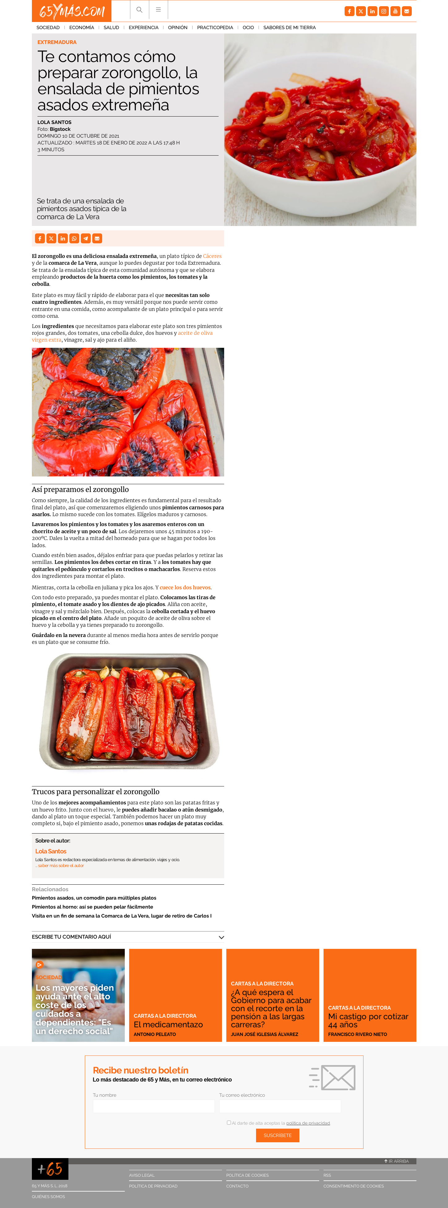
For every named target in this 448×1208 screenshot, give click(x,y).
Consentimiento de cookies (354, 1186)
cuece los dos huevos (185, 587)
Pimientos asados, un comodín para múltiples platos (94, 898)
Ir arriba (397, 1161)
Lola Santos (54, 122)
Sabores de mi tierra (289, 27)
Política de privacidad (153, 1186)
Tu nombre (104, 1095)
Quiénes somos (48, 1196)
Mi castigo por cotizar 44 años (368, 1020)
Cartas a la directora (165, 1016)
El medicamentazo (168, 1024)
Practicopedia (215, 27)
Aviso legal (142, 1175)
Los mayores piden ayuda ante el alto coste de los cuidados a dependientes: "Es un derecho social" (75, 1009)
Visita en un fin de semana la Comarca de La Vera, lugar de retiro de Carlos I (122, 916)
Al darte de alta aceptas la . (279, 1123)
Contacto (237, 1186)
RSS (327, 1175)
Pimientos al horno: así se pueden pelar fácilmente (92, 907)
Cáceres (212, 256)
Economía (81, 27)
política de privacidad (308, 1123)
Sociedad (48, 27)
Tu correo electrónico (242, 1095)
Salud (111, 27)
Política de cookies (247, 1175)
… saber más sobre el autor (59, 865)
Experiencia (144, 27)
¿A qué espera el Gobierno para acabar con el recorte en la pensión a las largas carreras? (271, 1008)
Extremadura (56, 42)
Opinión (178, 27)
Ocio (248, 27)
